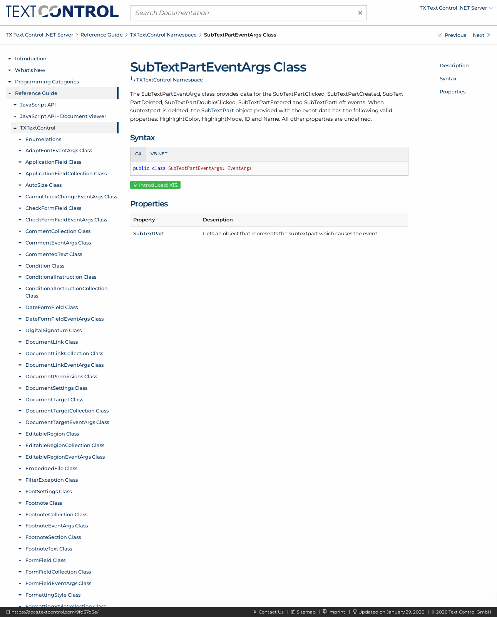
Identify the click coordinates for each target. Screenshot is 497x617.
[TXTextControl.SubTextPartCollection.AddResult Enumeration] (452, 35)
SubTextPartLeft (325, 102)
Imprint (336, 612)
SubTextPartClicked (299, 94)
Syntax (448, 78)
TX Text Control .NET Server (39, 35)
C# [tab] (138, 153)
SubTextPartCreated (353, 94)
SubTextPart (217, 110)
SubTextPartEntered (264, 102)
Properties (452, 91)
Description (454, 65)
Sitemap (306, 612)
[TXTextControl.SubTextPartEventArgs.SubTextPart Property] (482, 35)
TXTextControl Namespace (163, 35)
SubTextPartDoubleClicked (200, 102)
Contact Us (271, 612)
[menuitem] (425, 9)
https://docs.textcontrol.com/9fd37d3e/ (55, 612)
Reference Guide (101, 35)
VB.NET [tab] (159, 153)
